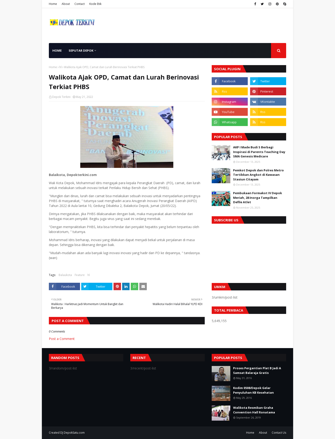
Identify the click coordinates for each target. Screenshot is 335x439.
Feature (80, 275)
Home (53, 4)
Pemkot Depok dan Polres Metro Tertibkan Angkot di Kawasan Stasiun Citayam (258, 174)
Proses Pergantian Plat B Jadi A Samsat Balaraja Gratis (257, 370)
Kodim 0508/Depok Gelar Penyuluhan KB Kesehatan (253, 390)
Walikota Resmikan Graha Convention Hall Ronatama (254, 410)
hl (60, 67)
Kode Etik (95, 4)
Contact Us (279, 433)
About (66, 4)
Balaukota (65, 275)
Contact (79, 4)
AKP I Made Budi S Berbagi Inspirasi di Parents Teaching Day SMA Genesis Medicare (259, 151)
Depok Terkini (61, 97)
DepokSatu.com (74, 433)
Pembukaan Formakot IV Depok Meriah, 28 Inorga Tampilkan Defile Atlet (257, 197)
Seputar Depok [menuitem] (81, 50)
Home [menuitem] (57, 50)
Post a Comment (62, 338)
